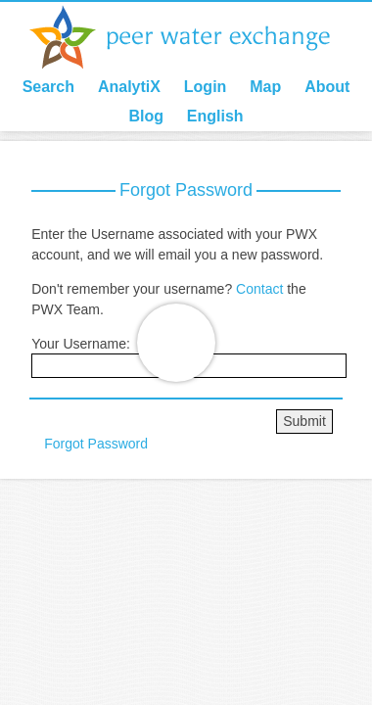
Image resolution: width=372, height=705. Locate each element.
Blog (145, 116)
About (326, 86)
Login (205, 86)
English (215, 116)
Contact (259, 289)
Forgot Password (96, 443)
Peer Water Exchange (196, 37)
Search (48, 86)
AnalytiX (129, 86)
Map (265, 86)
